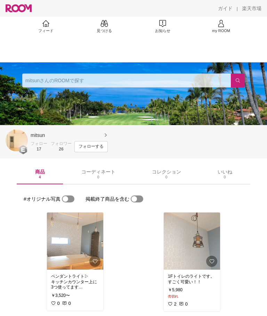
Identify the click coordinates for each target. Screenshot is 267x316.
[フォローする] (91, 146)
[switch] (68, 198)
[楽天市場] (251, 8)
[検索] (238, 80)
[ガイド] (225, 8)
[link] (75, 241)
